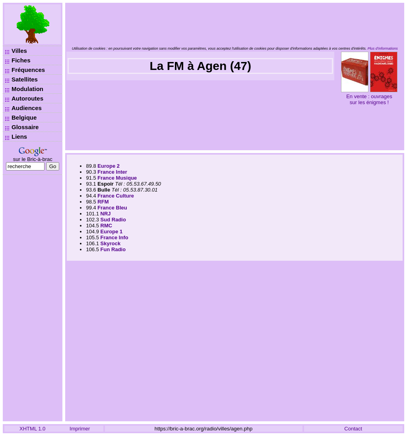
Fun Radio (113, 249)
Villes (19, 50)
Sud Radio (113, 220)
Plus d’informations (383, 48)
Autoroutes (27, 98)
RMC (106, 226)
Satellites (25, 79)
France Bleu (112, 208)
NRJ (106, 214)
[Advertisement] (32, 298)
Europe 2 (108, 166)
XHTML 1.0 (32, 429)
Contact (353, 429)
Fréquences (28, 69)
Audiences (27, 108)
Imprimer (80, 429)
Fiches (21, 60)
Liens (19, 136)
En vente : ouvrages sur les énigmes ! (369, 99)
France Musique (117, 178)
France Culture (115, 196)
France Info (114, 237)
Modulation (27, 88)
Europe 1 (112, 231)
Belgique (24, 117)
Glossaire (25, 127)
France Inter (112, 172)
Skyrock (111, 243)
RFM (103, 202)
